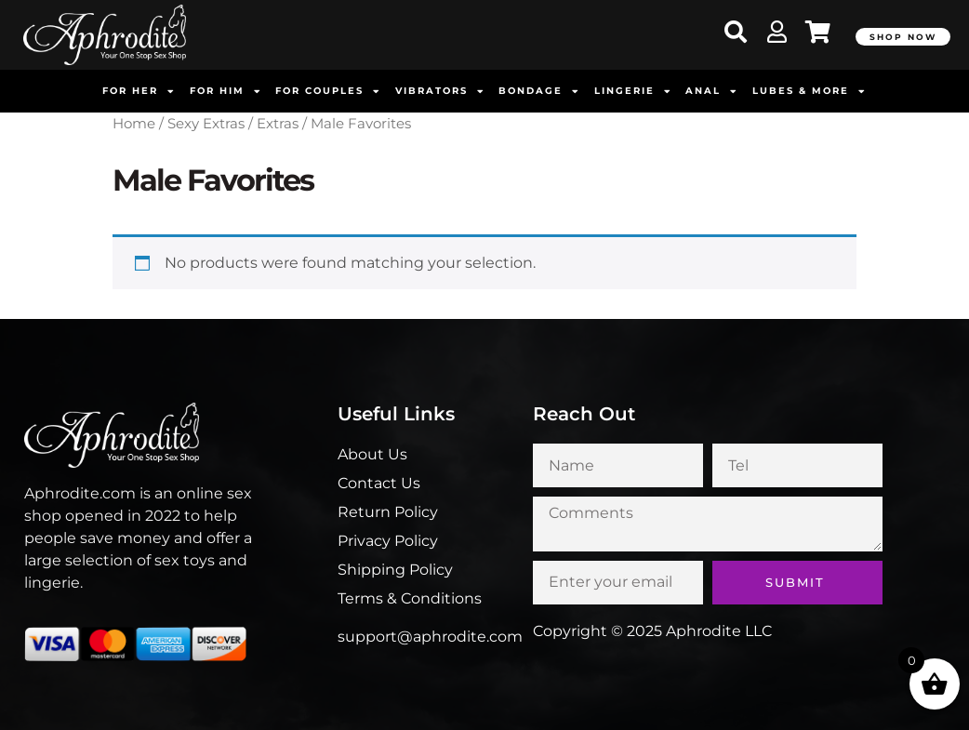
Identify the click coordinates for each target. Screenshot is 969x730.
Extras (278, 123)
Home (134, 123)
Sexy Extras (206, 123)
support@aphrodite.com (430, 636)
